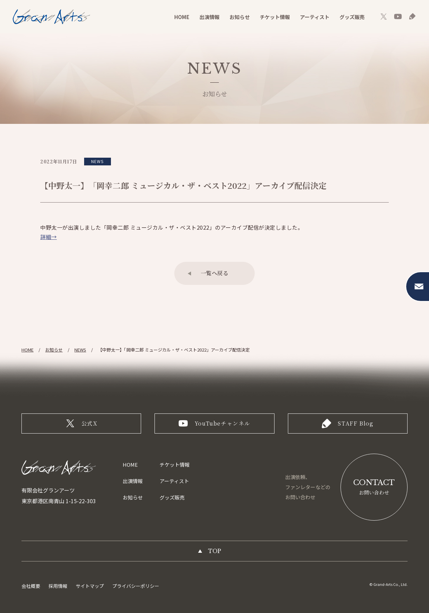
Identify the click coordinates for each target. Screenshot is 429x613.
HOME (181, 16)
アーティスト (314, 16)
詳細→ (48, 237)
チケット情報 (275, 16)
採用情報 (58, 586)
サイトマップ (90, 586)
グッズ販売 (352, 16)
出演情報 (209, 16)
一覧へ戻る (215, 273)
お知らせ (240, 16)
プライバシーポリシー (135, 586)
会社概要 (30, 586)
